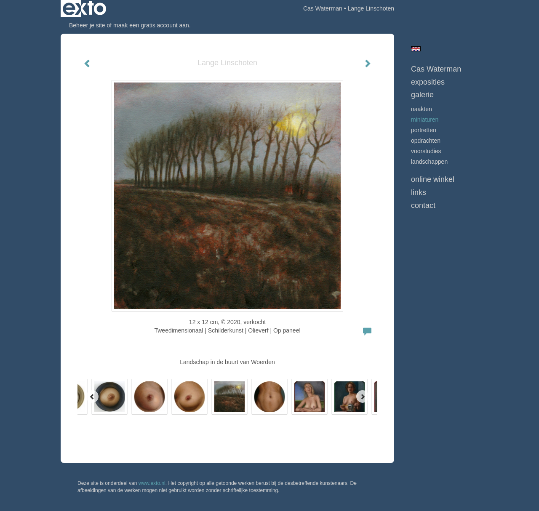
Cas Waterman (322, 8)
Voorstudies (426, 151)
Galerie (422, 94)
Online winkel (432, 179)
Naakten (421, 109)
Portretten (423, 130)
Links (418, 192)
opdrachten (425, 140)
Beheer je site (87, 25)
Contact (423, 205)
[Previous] (92, 396)
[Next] (362, 396)
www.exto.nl (152, 483)
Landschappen (429, 161)
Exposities (428, 82)
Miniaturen (424, 119)
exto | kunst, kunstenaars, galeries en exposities (84, 8)
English (416, 48)
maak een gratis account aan (151, 25)
